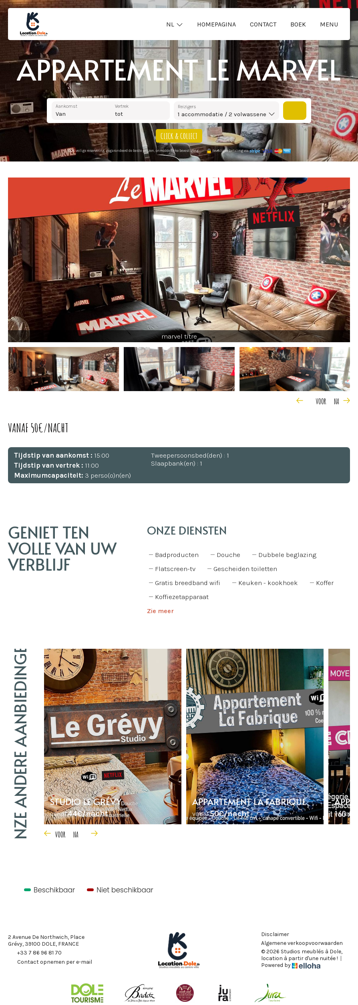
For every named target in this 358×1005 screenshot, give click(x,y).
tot (119, 113)
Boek (298, 24)
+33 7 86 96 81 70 (35, 953)
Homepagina (216, 24)
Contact (263, 24)
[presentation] (309, 400)
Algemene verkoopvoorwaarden (302, 943)
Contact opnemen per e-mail (50, 962)
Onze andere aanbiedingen (20, 744)
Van (61, 113)
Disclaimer (275, 934)
